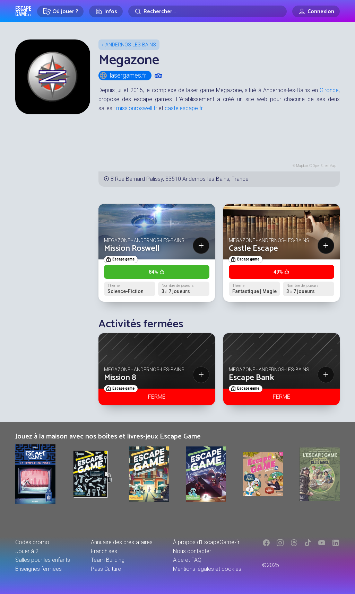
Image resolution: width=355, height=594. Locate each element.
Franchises (104, 551)
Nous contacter (192, 551)
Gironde (329, 90)
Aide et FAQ (187, 560)
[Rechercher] (207, 11)
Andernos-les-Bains (130, 44)
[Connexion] (316, 11)
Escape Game (23, 11)
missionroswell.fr (136, 108)
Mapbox (302, 166)
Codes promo (32, 542)
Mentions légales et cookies (207, 569)
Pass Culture (106, 569)
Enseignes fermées (38, 569)
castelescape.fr (183, 108)
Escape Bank (251, 377)
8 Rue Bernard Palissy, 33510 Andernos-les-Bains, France (180, 179)
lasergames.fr (122, 75)
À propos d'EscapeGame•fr (206, 542)
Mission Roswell (131, 248)
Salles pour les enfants (42, 560)
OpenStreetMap (324, 166)
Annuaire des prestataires (122, 542)
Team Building (107, 560)
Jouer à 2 (26, 551)
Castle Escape (253, 248)
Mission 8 (120, 377)
